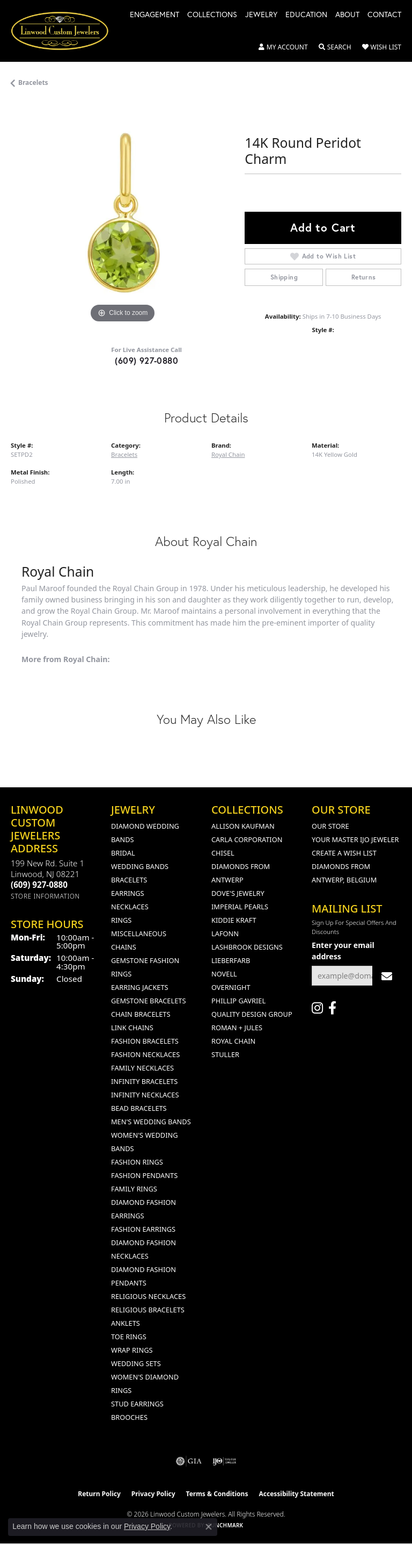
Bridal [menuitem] (123, 853)
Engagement (154, 15)
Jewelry (261, 15)
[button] (283, 47)
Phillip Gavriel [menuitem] (238, 1001)
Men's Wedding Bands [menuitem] (151, 1121)
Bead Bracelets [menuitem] (139, 1108)
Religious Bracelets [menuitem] (148, 1310)
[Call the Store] (39, 884)
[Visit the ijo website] (224, 1461)
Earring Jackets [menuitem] (139, 987)
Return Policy (99, 1493)
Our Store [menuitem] (330, 826)
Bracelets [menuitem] (129, 880)
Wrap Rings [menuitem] (131, 1350)
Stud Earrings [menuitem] (137, 1404)
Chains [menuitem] (123, 947)
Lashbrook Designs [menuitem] (247, 947)
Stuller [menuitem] (225, 1054)
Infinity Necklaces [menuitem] (145, 1095)
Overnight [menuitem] (231, 987)
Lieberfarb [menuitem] (230, 960)
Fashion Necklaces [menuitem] (145, 1054)
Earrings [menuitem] (127, 893)
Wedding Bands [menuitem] (139, 866)
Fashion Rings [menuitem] (137, 1162)
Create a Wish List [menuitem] (344, 853)
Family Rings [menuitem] (134, 1189)
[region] (122, 214)
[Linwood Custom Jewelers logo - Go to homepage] (65, 31)
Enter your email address (343, 950)
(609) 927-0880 (146, 360)
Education (306, 15)
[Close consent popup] (208, 1527)
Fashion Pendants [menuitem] (144, 1175)
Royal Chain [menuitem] (233, 1041)
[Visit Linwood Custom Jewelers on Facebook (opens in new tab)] (332, 1008)
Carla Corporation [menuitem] (246, 839)
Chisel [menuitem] (222, 853)
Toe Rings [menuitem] (128, 1336)
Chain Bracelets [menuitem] (141, 1014)
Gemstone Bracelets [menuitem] (148, 1001)
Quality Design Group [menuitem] (251, 1014)
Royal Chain (228, 454)
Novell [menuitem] (224, 974)
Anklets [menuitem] (125, 1323)
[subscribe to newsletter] (386, 976)
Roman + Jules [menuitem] (236, 1027)
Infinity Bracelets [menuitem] (144, 1081)
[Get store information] (45, 896)
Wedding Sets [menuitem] (136, 1363)
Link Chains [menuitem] (132, 1027)
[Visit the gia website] (189, 1461)
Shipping (284, 277)
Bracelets (33, 82)
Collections (212, 15)
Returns (363, 277)
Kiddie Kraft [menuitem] (233, 920)
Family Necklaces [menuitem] (142, 1068)
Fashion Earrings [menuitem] (143, 1229)
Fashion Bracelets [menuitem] (145, 1041)
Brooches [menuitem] (129, 1417)
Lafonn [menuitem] (225, 933)
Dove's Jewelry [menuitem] (237, 893)
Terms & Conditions (217, 1493)
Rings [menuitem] (121, 920)
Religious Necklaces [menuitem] (148, 1296)
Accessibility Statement (296, 1493)
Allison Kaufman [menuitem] (243, 826)
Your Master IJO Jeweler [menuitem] (355, 839)
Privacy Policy (153, 1493)
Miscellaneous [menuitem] (138, 933)
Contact (384, 15)
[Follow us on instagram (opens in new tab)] (317, 1008)
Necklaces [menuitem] (130, 906)
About (347, 15)
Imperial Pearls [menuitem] (239, 906)
